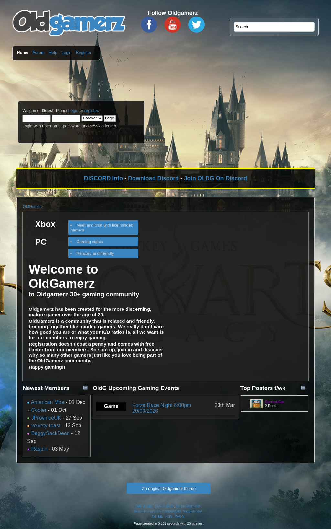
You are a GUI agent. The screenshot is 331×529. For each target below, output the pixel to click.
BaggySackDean (50, 433)
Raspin (39, 449)
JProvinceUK (46, 418)
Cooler (39, 410)
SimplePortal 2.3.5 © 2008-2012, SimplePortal (168, 511)
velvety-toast (45, 425)
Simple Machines (188, 506)
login (73, 110)
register (91, 110)
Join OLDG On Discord (215, 178)
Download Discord (153, 178)
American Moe (47, 402)
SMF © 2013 (164, 506)
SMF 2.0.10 (143, 506)
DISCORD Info (103, 178)
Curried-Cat (274, 402)
